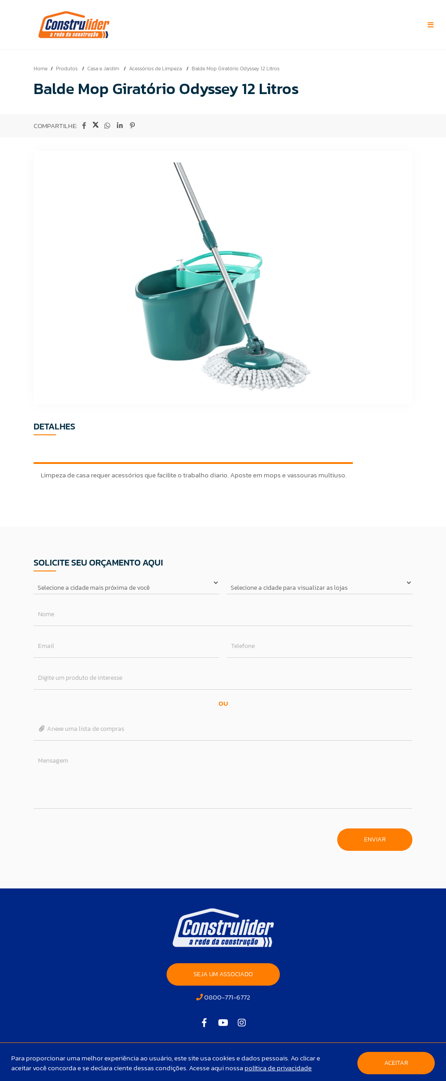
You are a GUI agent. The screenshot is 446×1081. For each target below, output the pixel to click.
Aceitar (396, 1063)
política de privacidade (278, 1068)
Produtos (67, 68)
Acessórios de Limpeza (156, 68)
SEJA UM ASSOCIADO (223, 974)
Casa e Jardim (103, 68)
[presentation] (102, 835)
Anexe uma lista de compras (81, 729)
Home (40, 68)
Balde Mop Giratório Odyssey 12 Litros (235, 68)
